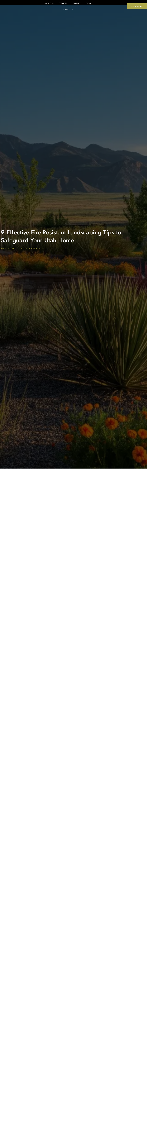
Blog (84, 4)
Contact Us (98, 4)
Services (59, 4)
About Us (45, 4)
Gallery (73, 4)
